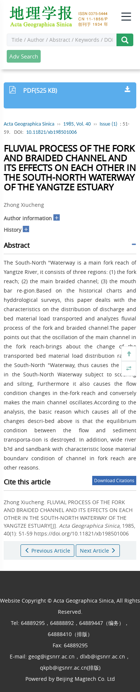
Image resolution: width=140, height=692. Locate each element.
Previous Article (47, 550)
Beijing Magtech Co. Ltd (85, 678)
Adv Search (23, 56)
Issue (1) (109, 124)
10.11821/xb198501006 (51, 132)
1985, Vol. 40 (77, 124)
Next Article (98, 550)
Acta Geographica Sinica (29, 124)
